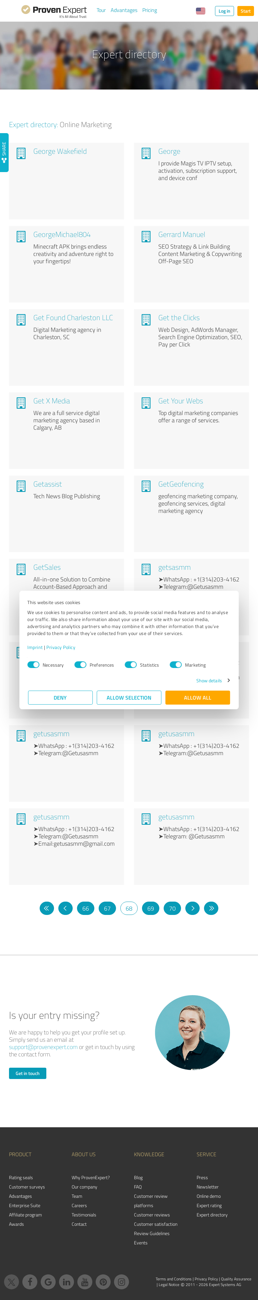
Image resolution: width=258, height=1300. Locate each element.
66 (85, 908)
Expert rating (209, 1205)
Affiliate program (25, 1214)
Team (77, 1196)
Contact (79, 1224)
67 (107, 908)
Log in (224, 11)
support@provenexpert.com (43, 1047)
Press (202, 1177)
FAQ (138, 1187)
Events (141, 1242)
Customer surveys (27, 1187)
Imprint (36, 647)
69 (150, 908)
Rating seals (21, 1177)
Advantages (124, 10)
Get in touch (28, 1073)
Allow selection (129, 697)
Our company (84, 1187)
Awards (16, 1224)
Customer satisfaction (155, 1224)
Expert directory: (33, 124)
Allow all (197, 697)
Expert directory (212, 1214)
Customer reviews (152, 1214)
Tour (101, 10)
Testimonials (84, 1214)
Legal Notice (169, 1284)
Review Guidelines (152, 1233)
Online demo (209, 1196)
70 (172, 908)
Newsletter (208, 1187)
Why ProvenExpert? (91, 1177)
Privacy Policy (61, 647)
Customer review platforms (151, 1200)
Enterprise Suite (24, 1205)
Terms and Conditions (174, 1279)
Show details (208, 680)
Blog (138, 1177)
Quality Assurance (236, 1279)
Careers (79, 1205)
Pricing (149, 10)
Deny (60, 697)
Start (246, 11)
